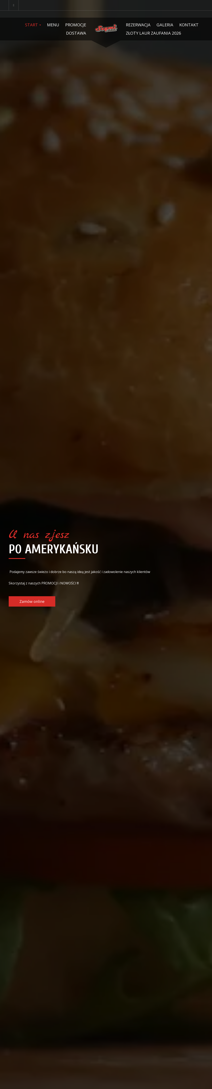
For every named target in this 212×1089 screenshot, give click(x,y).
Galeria (165, 25)
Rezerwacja (138, 25)
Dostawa (76, 33)
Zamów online (32, 601)
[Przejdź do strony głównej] (106, 28)
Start (33, 25)
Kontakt (189, 25)
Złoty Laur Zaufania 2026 (153, 33)
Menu (53, 25)
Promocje (75, 25)
